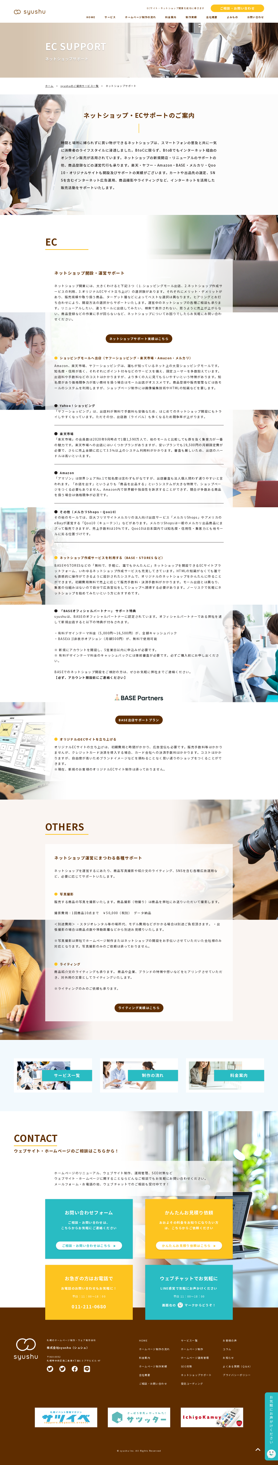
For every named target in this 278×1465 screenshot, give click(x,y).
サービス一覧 (189, 1340)
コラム (227, 1349)
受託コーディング (192, 1383)
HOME (90, 17)
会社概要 (211, 17)
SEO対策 (186, 1366)
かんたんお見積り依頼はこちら (189, 1245)
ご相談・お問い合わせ (237, 8)
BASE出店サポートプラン (139, 720)
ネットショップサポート (196, 1375)
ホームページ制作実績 (153, 1366)
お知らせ (228, 1357)
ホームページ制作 (192, 1349)
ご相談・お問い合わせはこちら (89, 1245)
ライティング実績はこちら (139, 1007)
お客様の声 (230, 1340)
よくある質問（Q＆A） (237, 1366)
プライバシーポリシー (237, 1375)
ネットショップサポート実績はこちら (139, 338)
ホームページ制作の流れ (140, 17)
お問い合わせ (255, 17)
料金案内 (170, 17)
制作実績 (191, 17)
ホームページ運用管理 (195, 1357)
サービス (110, 17)
